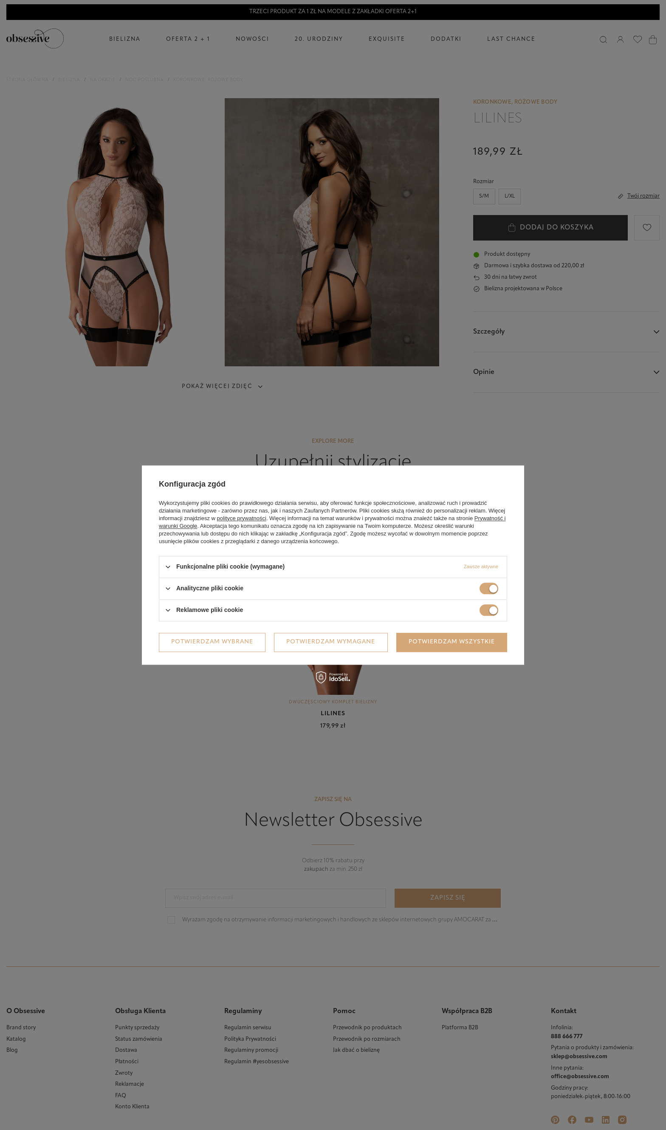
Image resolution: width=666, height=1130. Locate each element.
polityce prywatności (241, 518)
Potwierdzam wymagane (330, 642)
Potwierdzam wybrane (212, 642)
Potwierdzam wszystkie (452, 642)
